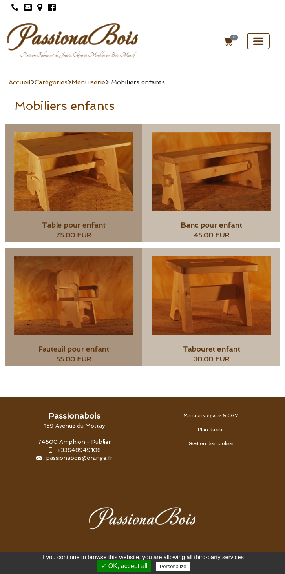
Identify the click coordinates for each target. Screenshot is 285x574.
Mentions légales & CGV (210, 415)
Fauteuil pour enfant (73, 349)
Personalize (173, 566)
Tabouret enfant (211, 349)
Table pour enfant (74, 225)
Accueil (20, 82)
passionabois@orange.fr (79, 457)
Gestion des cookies (210, 443)
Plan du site (211, 429)
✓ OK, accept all (124, 566)
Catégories (51, 82)
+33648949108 (79, 449)
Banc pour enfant (211, 225)
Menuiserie (88, 82)
